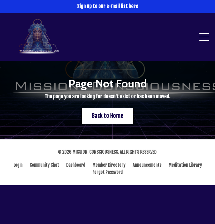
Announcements (147, 165)
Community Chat (44, 165)
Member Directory (108, 165)
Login (17, 165)
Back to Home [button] (107, 115)
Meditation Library (185, 165)
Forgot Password (107, 172)
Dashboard (75, 165)
